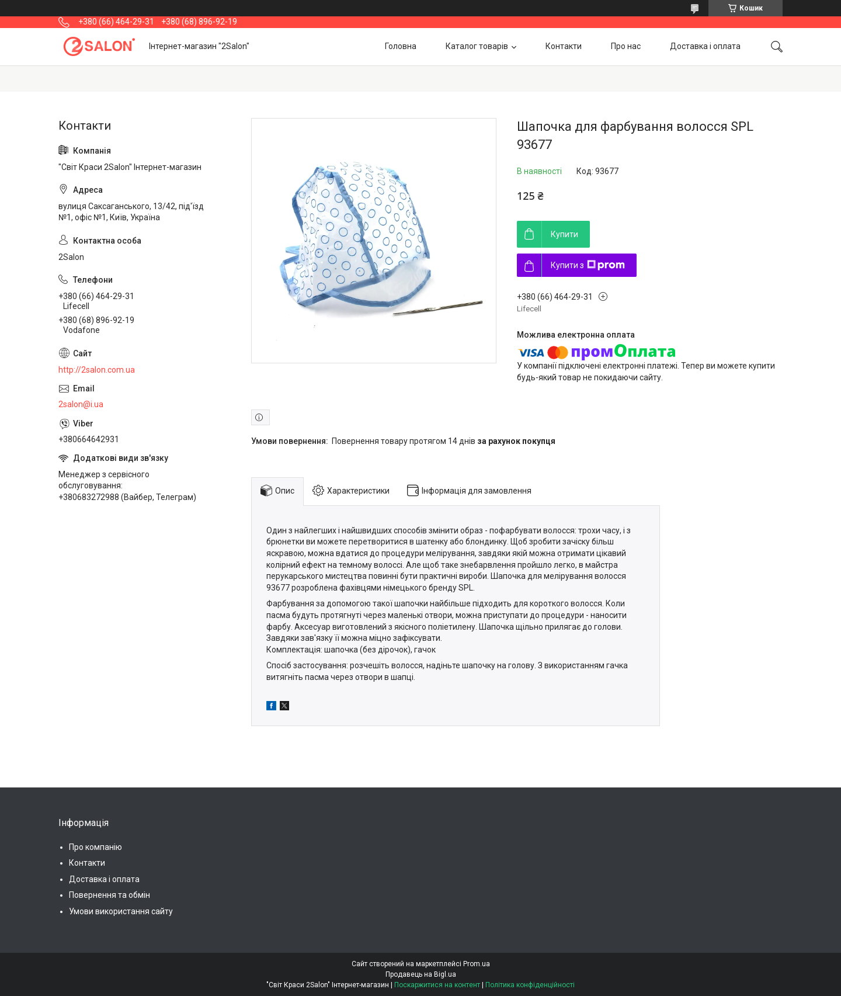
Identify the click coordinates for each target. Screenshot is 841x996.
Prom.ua (476, 964)
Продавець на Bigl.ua (420, 974)
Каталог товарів (477, 46)
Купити (564, 234)
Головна (400, 46)
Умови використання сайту (121, 911)
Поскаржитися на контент (437, 985)
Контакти (563, 46)
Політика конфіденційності (530, 985)
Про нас (626, 46)
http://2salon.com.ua (96, 369)
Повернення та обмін (109, 895)
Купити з (588, 265)
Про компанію (95, 847)
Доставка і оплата (705, 46)
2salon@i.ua (80, 404)
